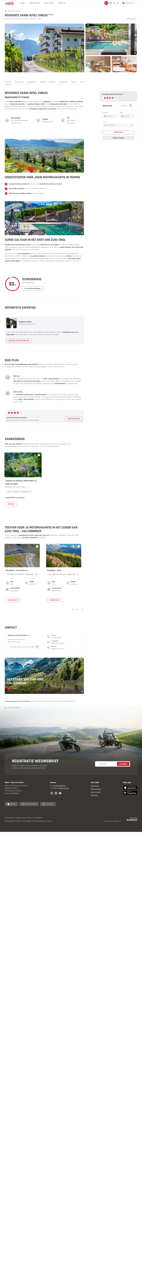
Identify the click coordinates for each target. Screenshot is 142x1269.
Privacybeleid (26, 821)
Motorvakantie (10, 821)
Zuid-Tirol (47, 102)
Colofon (18, 821)
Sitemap (49, 821)
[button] (8, 82)
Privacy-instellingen (39, 821)
